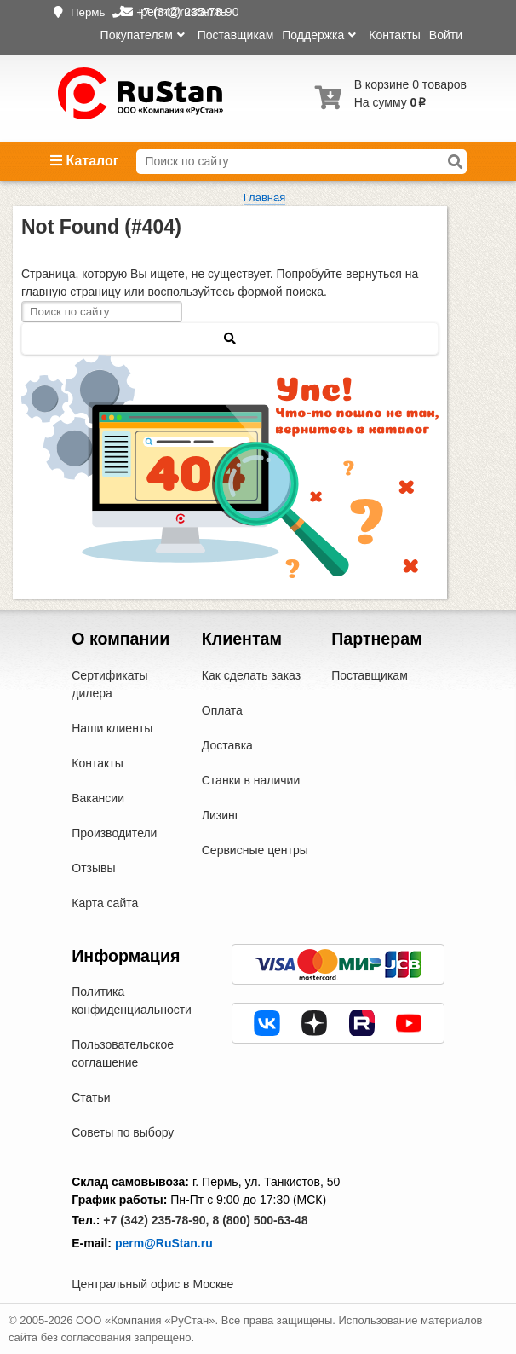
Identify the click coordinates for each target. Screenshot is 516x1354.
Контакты (394, 35)
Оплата (222, 710)
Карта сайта (105, 903)
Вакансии (98, 798)
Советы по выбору (123, 1132)
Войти (445, 35)
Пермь (88, 12)
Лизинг (220, 815)
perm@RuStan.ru (164, 1243)
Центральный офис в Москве (152, 1284)
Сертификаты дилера (109, 684)
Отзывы (93, 868)
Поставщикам (236, 35)
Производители (114, 833)
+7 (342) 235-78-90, (156, 1220)
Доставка (227, 745)
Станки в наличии (251, 780)
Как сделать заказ (251, 675)
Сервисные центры (255, 850)
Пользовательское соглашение (123, 1053)
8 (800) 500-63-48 (259, 1220)
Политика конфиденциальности (132, 1000)
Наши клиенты (112, 728)
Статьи (91, 1097)
